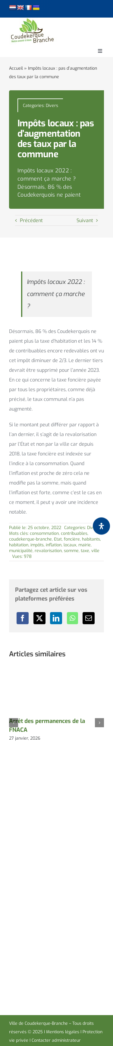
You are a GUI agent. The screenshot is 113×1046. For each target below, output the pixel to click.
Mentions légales (62, 1032)
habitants (91, 539)
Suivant (85, 220)
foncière (72, 539)
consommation (44, 533)
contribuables (74, 533)
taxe (85, 551)
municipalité (21, 551)
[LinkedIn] (56, 618)
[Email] (88, 618)
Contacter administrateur (56, 1040)
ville (95, 551)
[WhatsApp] (72, 618)
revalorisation (48, 551)
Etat (58, 539)
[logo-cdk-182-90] (32, 20)
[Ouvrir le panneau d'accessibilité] (101, 526)
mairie (84, 545)
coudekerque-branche (30, 539)
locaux (70, 545)
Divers (52, 105)
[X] (39, 618)
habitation (18, 545)
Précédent (31, 220)
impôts (37, 545)
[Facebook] (22, 618)
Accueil (16, 68)
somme (71, 551)
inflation (53, 545)
